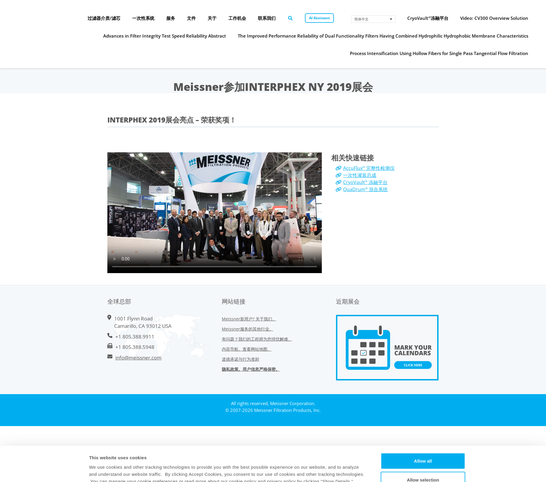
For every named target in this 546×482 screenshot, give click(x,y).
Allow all (423, 396)
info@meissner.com (138, 357)
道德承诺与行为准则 (240, 359)
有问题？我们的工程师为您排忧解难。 (257, 339)
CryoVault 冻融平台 (365, 182)
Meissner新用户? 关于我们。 (249, 319)
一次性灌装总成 (359, 175)
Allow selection (423, 414)
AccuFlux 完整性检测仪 (369, 168)
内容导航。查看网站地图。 (247, 349)
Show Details (322, 435)
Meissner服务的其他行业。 (247, 329)
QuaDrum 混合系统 (365, 189)
